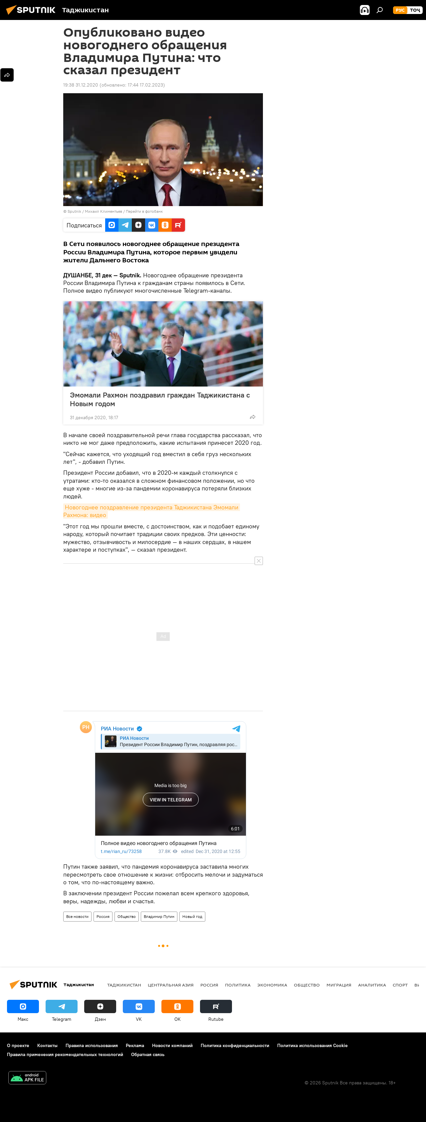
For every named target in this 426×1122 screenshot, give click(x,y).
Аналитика (372, 985)
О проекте (18, 1045)
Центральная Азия (171, 985)
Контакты (47, 1045)
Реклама (135, 1045)
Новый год (192, 916)
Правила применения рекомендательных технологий (65, 1054)
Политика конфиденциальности (235, 1045)
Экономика (272, 985)
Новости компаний (172, 1045)
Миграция (338, 985)
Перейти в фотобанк (144, 211)
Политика (238, 985)
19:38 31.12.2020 (80, 85)
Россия (103, 916)
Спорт (400, 985)
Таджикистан (124, 985)
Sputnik (75, 211)
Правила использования (92, 1045)
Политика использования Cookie (312, 1045)
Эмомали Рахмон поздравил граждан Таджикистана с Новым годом (160, 399)
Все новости (77, 916)
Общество (126, 916)
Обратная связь (147, 1054)
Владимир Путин (159, 916)
